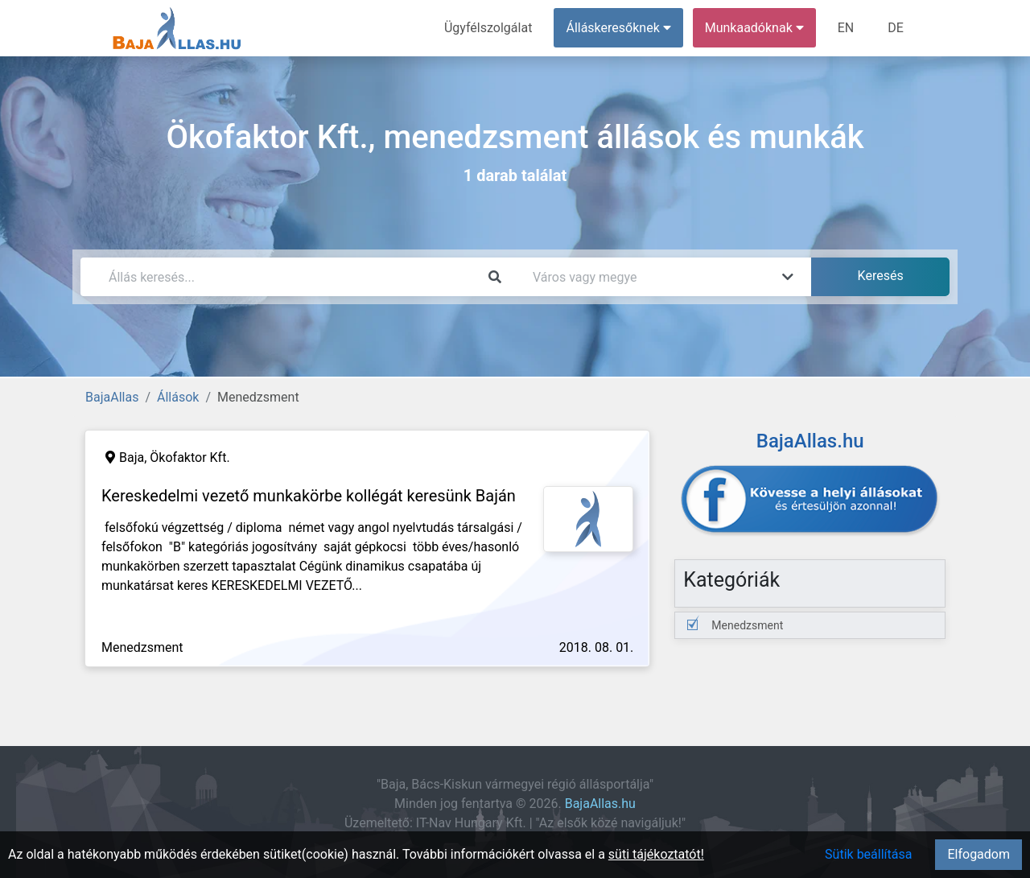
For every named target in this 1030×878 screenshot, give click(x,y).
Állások (178, 397)
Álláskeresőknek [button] (618, 27)
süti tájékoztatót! (656, 854)
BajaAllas (111, 397)
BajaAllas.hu (600, 803)
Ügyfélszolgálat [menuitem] (488, 27)
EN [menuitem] (846, 27)
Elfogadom (978, 854)
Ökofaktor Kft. (189, 457)
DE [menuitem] (896, 27)
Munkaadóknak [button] (754, 27)
